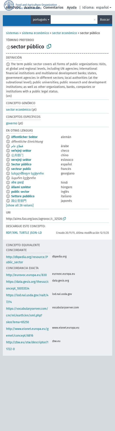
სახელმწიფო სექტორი (27, 173)
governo (11, 123)
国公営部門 (18, 201)
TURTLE (24, 233)
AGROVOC (13, 7)
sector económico (64, 33)
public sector (20, 192)
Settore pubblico (22, 196)
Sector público (21, 164)
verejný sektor (21, 160)
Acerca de (32, 7)
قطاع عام (17, 146)
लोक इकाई (17, 182)
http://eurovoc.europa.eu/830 (26, 275)
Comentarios (53, 7)
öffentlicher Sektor (24, 137)
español (102, 7)
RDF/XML (12, 233)
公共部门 (17, 155)
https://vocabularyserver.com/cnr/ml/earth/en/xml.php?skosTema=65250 (27, 315)
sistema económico (35, 33)
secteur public (21, 169)
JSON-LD (36, 233)
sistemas (12, 33)
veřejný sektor (21, 151)
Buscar (105, 19)
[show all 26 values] (20, 205)
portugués (40, 19)
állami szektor (21, 187)
